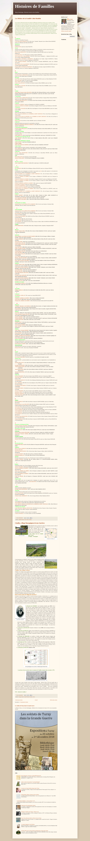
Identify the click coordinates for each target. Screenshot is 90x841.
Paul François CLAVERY (20, 343)
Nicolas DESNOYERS (19, 372)
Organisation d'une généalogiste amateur (28, 805)
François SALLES (19, 280)
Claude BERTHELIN (19, 444)
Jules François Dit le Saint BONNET (22, 56)
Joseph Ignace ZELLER (20, 243)
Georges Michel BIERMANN (21, 489)
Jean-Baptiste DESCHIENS (20, 385)
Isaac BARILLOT (18, 135)
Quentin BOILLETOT (19, 362)
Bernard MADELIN (19, 401)
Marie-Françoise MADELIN (20, 448)
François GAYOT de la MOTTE (21, 187)
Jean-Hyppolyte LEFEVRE (20, 197)
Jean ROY (17, 312)
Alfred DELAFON (18, 377)
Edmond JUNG (18, 347)
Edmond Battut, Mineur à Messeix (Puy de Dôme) (30, 794)
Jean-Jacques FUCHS (19, 493)
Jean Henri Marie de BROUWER (21, 74)
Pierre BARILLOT (18, 429)
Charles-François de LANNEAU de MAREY (24, 188)
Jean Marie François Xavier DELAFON (23, 92)
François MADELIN (19, 409)
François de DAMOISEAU (20, 185)
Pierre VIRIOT (18, 81)
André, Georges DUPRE (20, 248)
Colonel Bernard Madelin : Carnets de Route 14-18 (26, 800)
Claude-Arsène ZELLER (20, 82)
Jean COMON (17, 256)
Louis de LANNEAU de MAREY (22, 176)
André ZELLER (18, 220)
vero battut (71, 19)
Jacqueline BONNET (19, 453)
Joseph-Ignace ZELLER (20, 251)
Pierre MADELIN (18, 148)
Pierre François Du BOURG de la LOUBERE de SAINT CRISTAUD (28, 113)
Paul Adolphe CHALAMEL (20, 199)
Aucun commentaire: (19, 517)
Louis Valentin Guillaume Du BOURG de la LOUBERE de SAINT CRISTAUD (31, 504)
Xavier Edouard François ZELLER (22, 314)
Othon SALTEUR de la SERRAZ (22, 144)
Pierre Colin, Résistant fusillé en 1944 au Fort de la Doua (31, 818)
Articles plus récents (18, 700)
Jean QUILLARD (18, 241)
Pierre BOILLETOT (19, 156)
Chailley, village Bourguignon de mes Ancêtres (30, 523)
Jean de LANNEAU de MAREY (21, 468)
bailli (21, 133)
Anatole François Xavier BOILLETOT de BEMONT (25, 204)
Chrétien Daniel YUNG (20, 230)
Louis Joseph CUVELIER (20, 108)
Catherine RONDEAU (19, 513)
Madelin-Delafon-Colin (22, 519)
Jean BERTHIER (18, 269)
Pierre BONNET (18, 221)
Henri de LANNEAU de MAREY (22, 180)
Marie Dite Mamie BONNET (20, 451)
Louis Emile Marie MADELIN (21, 41)
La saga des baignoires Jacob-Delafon (27, 824)
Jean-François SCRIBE (20, 324)
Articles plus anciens (53, 700)
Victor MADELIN (18, 410)
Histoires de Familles (34, 6)
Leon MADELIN (18, 413)
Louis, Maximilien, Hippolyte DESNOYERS (23, 508)
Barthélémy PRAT (18, 392)
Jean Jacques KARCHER (20, 357)
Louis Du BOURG (19, 476)
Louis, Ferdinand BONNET (20, 61)
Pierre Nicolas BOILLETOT (20, 52)
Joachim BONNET (19, 316)
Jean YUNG (17, 78)
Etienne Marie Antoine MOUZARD (22, 432)
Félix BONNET (18, 308)
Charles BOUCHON (19, 319)
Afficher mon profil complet (66, 31)
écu (41, 171)
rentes (29, 457)
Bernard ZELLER (18, 271)
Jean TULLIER (18, 326)
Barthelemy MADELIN (19, 393)
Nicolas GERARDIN (19, 376)
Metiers (27, 519)
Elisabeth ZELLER (18, 449)
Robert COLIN (18, 120)
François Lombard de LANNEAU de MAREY (24, 183)
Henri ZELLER (18, 218)
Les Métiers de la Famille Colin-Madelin (28, 18)
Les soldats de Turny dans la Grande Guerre (24, 705)
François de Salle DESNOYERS (21, 416)
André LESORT (18, 142)
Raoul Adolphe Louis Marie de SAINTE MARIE (25, 236)
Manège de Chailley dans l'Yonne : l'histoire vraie (30, 811)
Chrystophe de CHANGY (20, 184)
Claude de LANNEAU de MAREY (22, 298)
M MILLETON (18, 46)
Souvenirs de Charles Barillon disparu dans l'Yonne (30, 788)
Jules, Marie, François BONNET (22, 330)
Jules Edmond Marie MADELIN (21, 267)
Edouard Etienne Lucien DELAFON (22, 404)
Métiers (30, 519)
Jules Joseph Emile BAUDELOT (22, 163)
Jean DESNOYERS (19, 369)
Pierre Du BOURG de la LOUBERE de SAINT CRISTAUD (27, 173)
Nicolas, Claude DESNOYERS (21, 152)
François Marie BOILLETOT (21, 100)
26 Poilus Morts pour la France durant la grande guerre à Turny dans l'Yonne (34, 830)
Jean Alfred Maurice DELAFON (21, 272)
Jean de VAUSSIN (19, 466)
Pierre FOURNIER (19, 338)
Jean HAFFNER (18, 247)
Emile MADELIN (18, 412)
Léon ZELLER (18, 299)
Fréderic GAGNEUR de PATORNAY (22, 335)
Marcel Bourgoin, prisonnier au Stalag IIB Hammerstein (31, 775)
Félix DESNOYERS (19, 225)
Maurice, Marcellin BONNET (21, 257)
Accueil (36, 700)
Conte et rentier (18, 143)
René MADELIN (18, 213)
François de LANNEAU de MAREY (22, 300)
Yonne (34, 696)
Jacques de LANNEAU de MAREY (22, 105)
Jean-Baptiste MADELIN (20, 283)
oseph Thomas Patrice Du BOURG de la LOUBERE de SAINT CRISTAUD (30, 116)
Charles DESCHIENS (19, 388)
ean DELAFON (33, 481)
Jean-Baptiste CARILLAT (20, 295)
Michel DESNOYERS (19, 366)
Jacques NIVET (18, 322)
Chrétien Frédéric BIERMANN (21, 495)
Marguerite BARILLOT (19, 455)
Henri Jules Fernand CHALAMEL (22, 260)
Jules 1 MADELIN (18, 382)
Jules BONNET (18, 138)
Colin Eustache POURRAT (20, 216)
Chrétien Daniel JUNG (19, 264)
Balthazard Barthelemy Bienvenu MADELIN (24, 124)
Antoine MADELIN (19, 419)
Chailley (31, 696)
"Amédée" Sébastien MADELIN (23, 306)
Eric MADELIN (18, 168)
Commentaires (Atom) (24, 702)
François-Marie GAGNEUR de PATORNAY (24, 58)
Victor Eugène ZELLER (20, 244)
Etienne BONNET (19, 195)
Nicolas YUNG (18, 439)
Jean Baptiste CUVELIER (20, 85)
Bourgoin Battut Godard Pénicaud (24, 696)
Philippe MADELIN (19, 290)
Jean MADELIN (18, 408)
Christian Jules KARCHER (20, 275)
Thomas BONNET (19, 318)
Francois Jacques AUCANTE (21, 425)
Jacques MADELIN (19, 238)
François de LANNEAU (19, 104)
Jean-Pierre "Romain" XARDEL (21, 433)
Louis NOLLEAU (18, 54)
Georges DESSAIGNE (20, 365)
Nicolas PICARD (18, 80)
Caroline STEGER (19, 459)
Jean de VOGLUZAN (19, 158)
